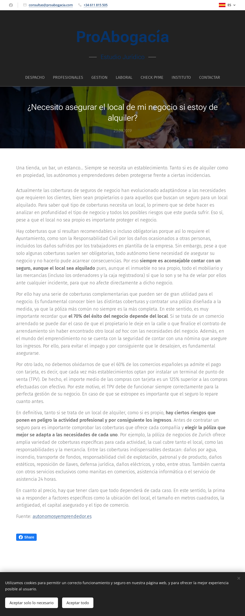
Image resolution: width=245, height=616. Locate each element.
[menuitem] (100, 77)
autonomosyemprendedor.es (62, 516)
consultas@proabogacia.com (51, 5)
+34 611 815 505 (95, 5)
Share (26, 537)
